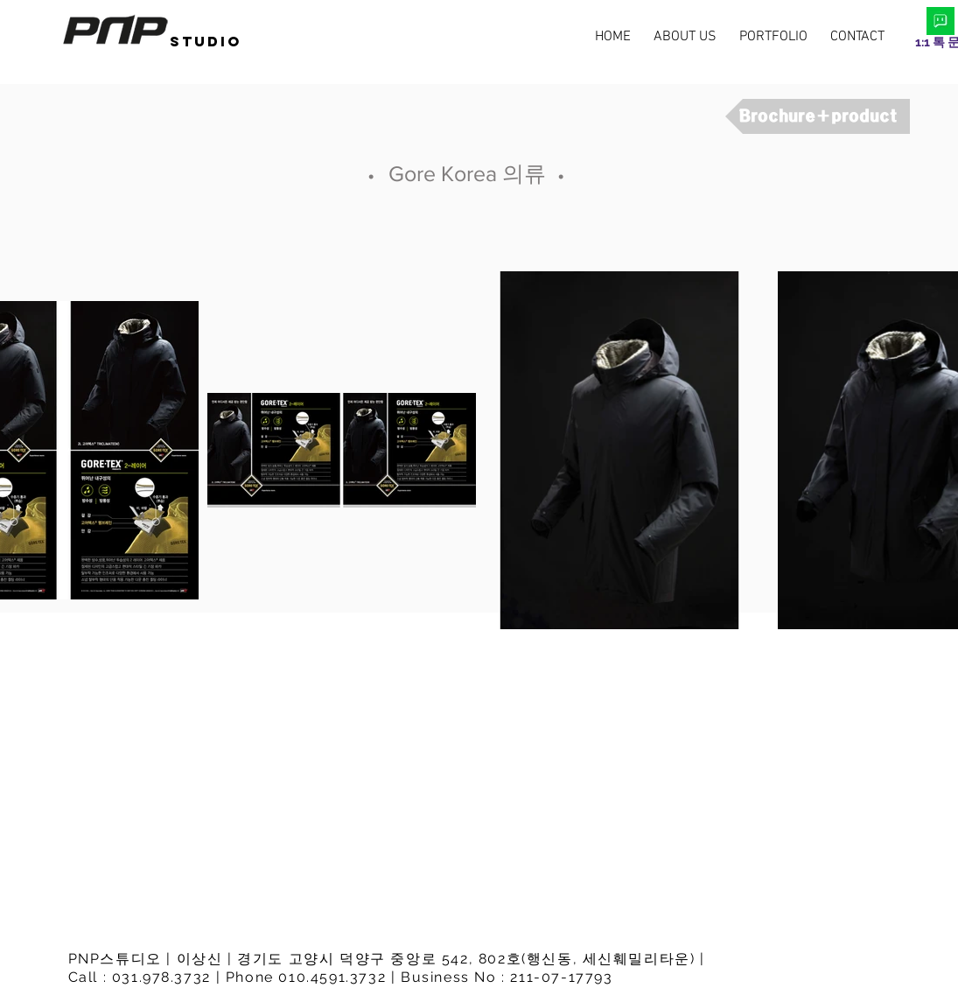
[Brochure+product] (817, 116)
